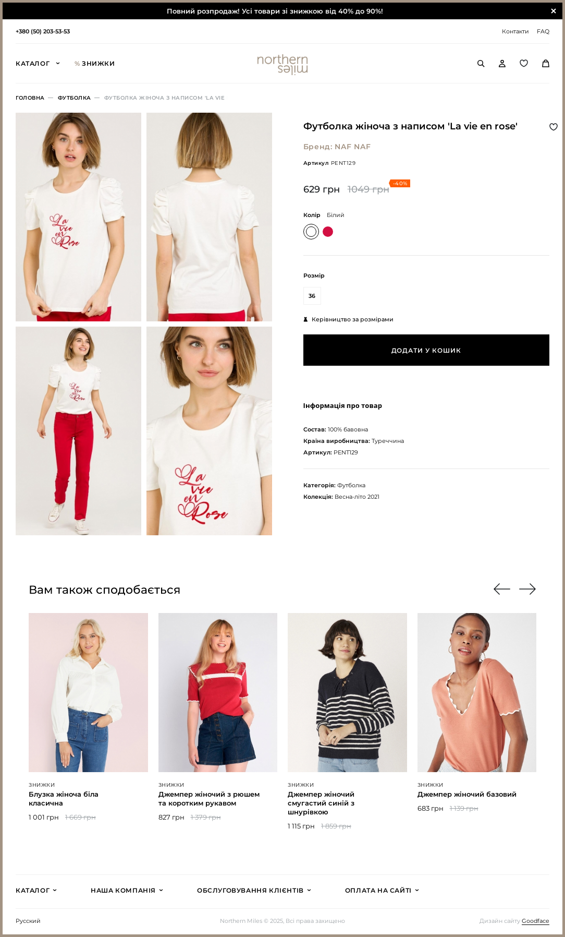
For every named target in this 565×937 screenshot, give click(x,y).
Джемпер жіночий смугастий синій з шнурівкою (321, 803)
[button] (527, 589)
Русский (28, 921)
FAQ (543, 31)
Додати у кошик (426, 350)
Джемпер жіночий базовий (467, 794)
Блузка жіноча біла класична (64, 798)
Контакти (515, 31)
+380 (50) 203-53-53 (43, 31)
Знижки (95, 63)
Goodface (535, 921)
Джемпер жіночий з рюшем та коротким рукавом (209, 798)
